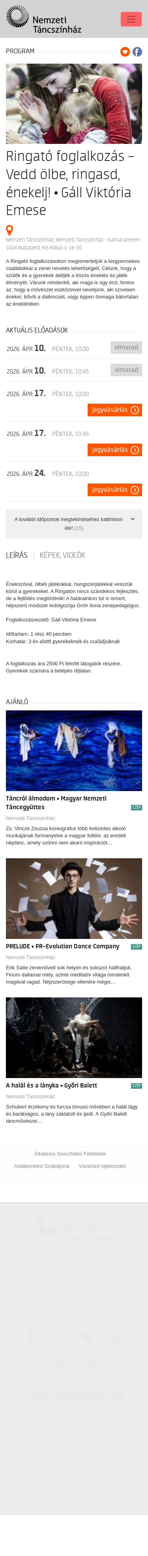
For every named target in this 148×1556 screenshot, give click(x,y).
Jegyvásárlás (110, 410)
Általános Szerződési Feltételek (70, 1154)
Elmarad (126, 347)
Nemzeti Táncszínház (30, 818)
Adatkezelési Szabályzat (41, 1166)
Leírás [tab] (17, 555)
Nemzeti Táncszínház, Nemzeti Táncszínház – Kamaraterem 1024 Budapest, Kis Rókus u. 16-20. (73, 244)
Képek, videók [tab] (62, 555)
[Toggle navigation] (131, 16)
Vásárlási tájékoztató (102, 1166)
